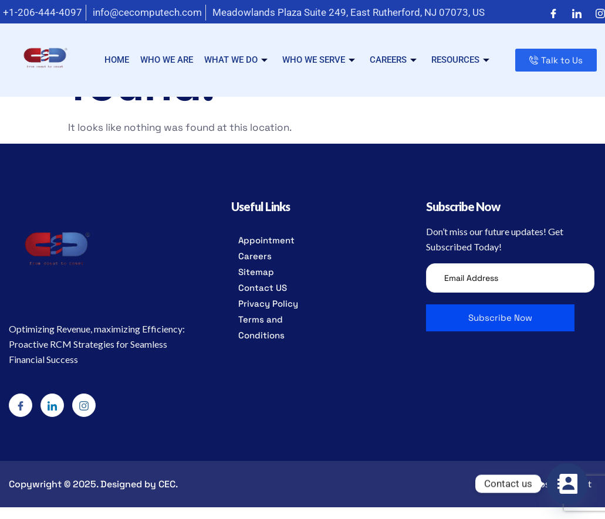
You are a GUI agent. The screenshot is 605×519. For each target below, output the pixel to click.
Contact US (262, 287)
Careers (393, 60)
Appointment (266, 240)
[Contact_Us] (567, 483)
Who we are (166, 60)
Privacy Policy (268, 303)
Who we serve (318, 60)
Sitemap (256, 271)
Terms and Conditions (261, 327)
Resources (460, 60)
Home (116, 60)
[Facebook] (553, 13)
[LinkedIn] (577, 13)
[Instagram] (600, 13)
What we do (236, 60)
